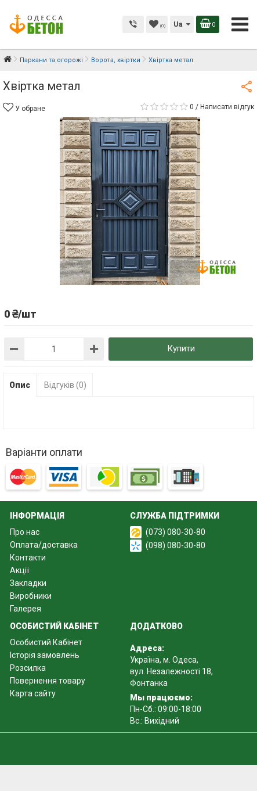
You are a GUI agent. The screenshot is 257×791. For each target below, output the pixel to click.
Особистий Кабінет (46, 642)
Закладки (28, 583)
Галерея (25, 608)
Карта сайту (33, 693)
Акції (19, 570)
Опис (19, 385)
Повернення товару (47, 680)
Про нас (24, 532)
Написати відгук (227, 107)
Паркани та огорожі (51, 60)
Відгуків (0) (65, 385)
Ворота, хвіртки (115, 60)
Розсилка (28, 668)
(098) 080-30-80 (175, 545)
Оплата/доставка (44, 544)
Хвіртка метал (171, 60)
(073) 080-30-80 (175, 532)
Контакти (28, 557)
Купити (181, 348)
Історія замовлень (44, 655)
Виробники (31, 596)
